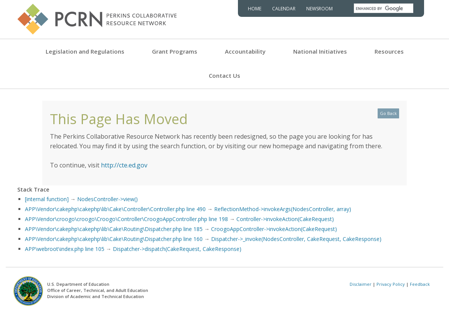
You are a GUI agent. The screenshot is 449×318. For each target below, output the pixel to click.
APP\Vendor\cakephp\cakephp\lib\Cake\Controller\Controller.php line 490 (115, 209)
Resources (389, 51)
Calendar (283, 8)
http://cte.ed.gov (124, 165)
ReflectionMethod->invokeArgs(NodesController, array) (282, 209)
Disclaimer (360, 284)
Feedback (420, 284)
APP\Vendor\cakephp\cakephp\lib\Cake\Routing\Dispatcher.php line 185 (114, 229)
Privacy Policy (390, 284)
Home (254, 8)
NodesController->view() (107, 199)
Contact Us (224, 75)
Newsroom (319, 8)
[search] (383, 8)
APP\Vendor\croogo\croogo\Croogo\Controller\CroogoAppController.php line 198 (126, 219)
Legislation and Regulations (85, 51)
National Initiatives (320, 51)
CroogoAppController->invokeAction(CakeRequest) (274, 229)
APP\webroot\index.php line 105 (64, 248)
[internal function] (47, 199)
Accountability (245, 51)
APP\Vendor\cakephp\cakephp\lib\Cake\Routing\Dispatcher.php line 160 (114, 239)
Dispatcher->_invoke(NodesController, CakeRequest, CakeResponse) (296, 239)
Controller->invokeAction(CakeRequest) (285, 219)
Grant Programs (174, 51)
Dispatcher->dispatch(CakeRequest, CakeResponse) (177, 248)
